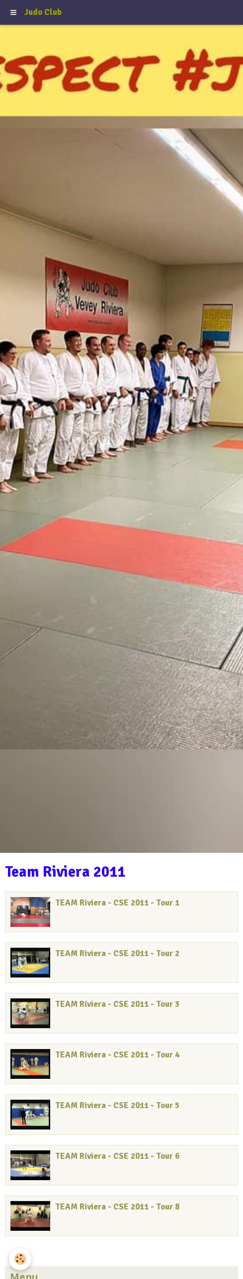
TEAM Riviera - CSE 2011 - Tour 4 (117, 1055)
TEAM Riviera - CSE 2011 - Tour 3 (117, 1004)
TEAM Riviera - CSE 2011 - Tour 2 (117, 953)
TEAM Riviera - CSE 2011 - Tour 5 (117, 1105)
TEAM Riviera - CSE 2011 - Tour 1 (117, 903)
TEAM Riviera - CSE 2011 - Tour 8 (117, 1207)
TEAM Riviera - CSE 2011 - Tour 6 (117, 1156)
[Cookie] (20, 1259)
